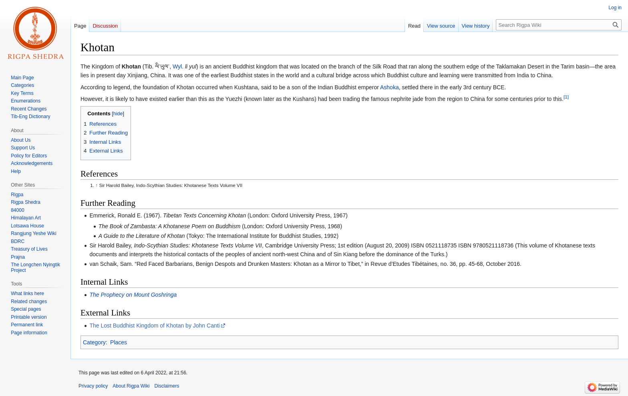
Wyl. (178, 66)
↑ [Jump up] (96, 185)
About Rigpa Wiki (131, 386)
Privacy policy (93, 386)
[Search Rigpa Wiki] (559, 24)
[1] (566, 96)
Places (118, 342)
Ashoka (389, 87)
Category (94, 342)
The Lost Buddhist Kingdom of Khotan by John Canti (154, 325)
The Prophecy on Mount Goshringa (133, 294)
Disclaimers (166, 386)
